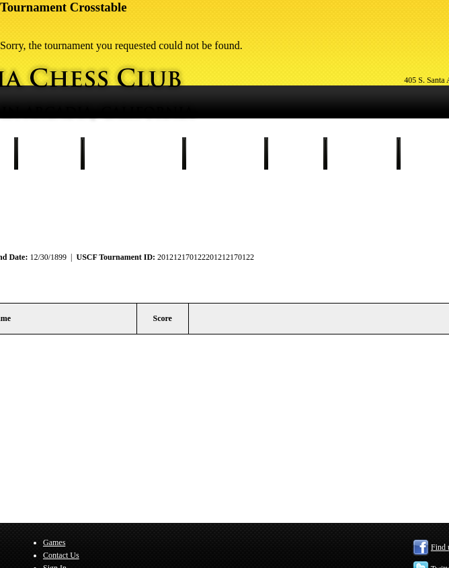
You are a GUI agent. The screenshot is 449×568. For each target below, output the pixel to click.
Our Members (224, 153)
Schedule (49, 153)
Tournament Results (133, 153)
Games (295, 153)
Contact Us (361, 153)
